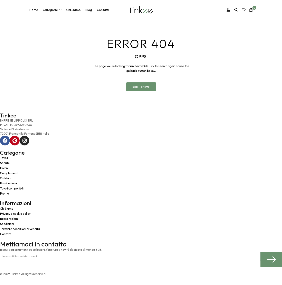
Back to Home (141, 86)
